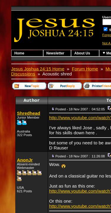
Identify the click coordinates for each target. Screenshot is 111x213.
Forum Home (85, 68)
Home (19, 53)
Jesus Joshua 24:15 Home (38, 68)
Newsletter (55, 53)
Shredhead (28, 113)
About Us (82, 53)
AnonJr (25, 159)
